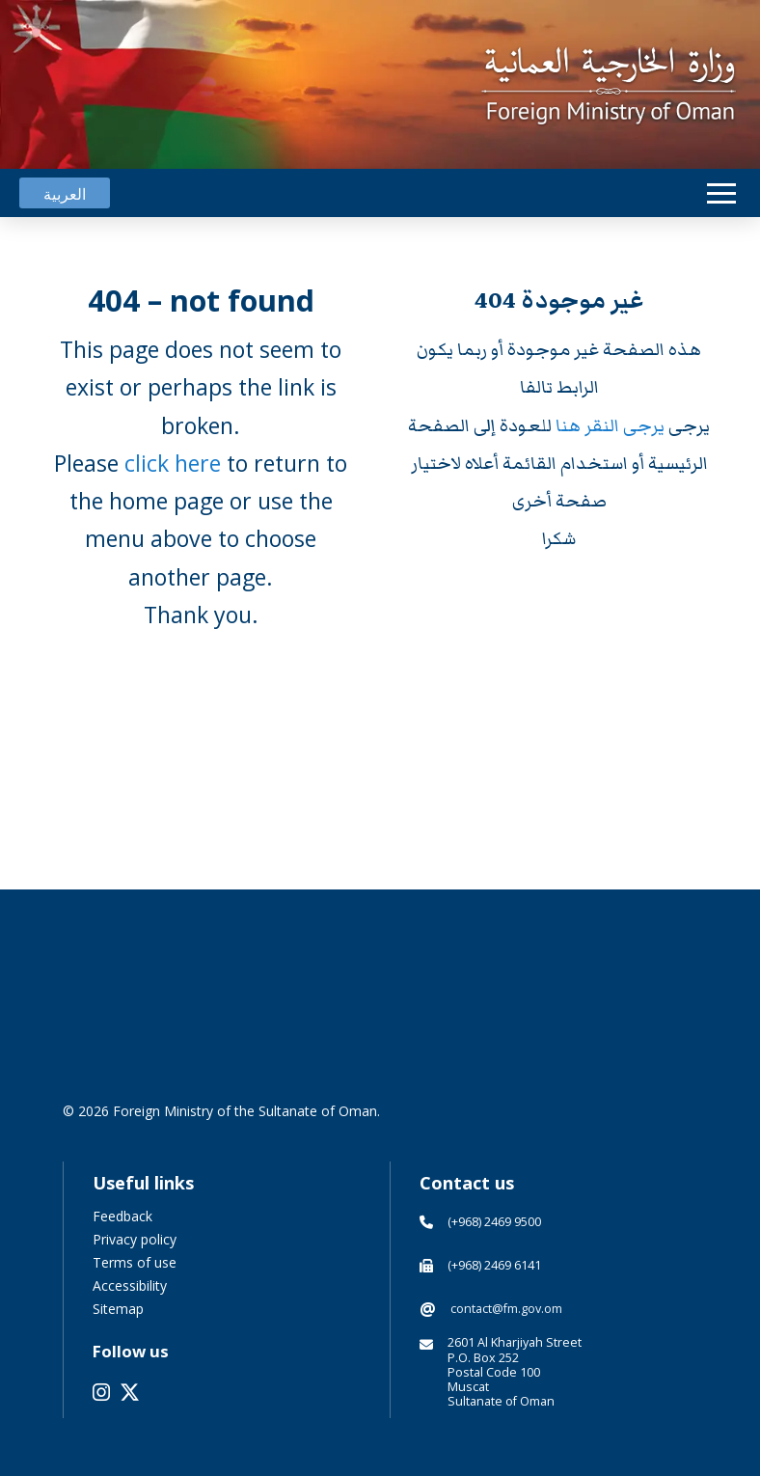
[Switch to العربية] (64, 193)
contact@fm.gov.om (506, 1308)
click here (172, 463)
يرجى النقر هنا (612, 426)
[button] (721, 193)
